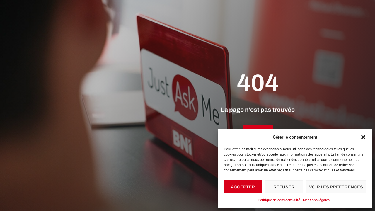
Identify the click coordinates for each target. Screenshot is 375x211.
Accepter (243, 187)
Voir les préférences (336, 187)
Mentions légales (316, 200)
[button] (363, 137)
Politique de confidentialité (279, 200)
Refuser (283, 187)
